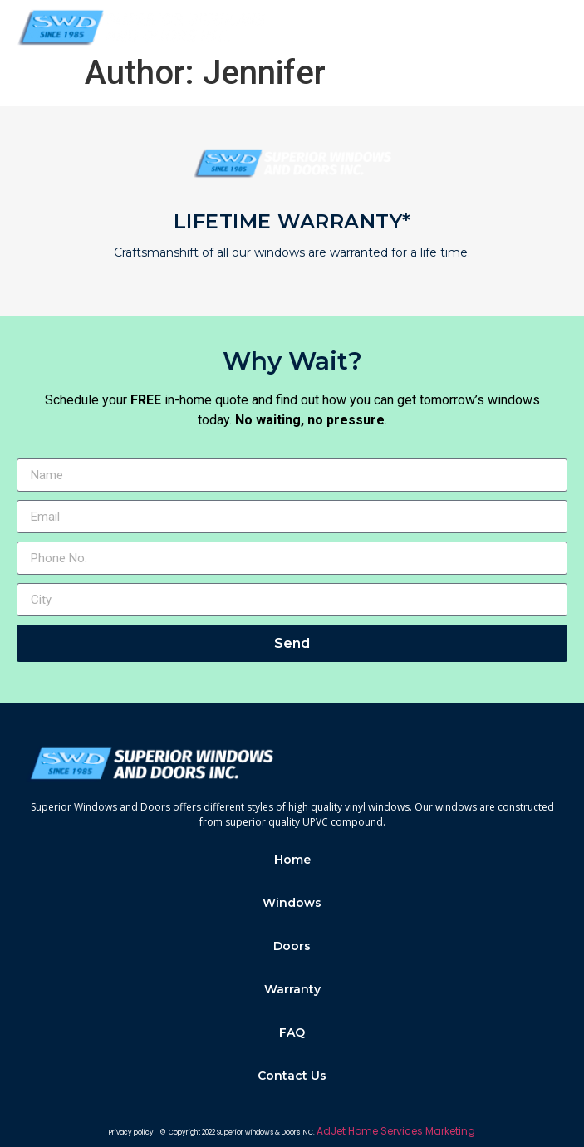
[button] (553, 28)
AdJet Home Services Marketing (396, 1131)
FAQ (292, 1032)
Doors (292, 946)
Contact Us (292, 1075)
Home (292, 859)
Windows (292, 902)
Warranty (292, 989)
